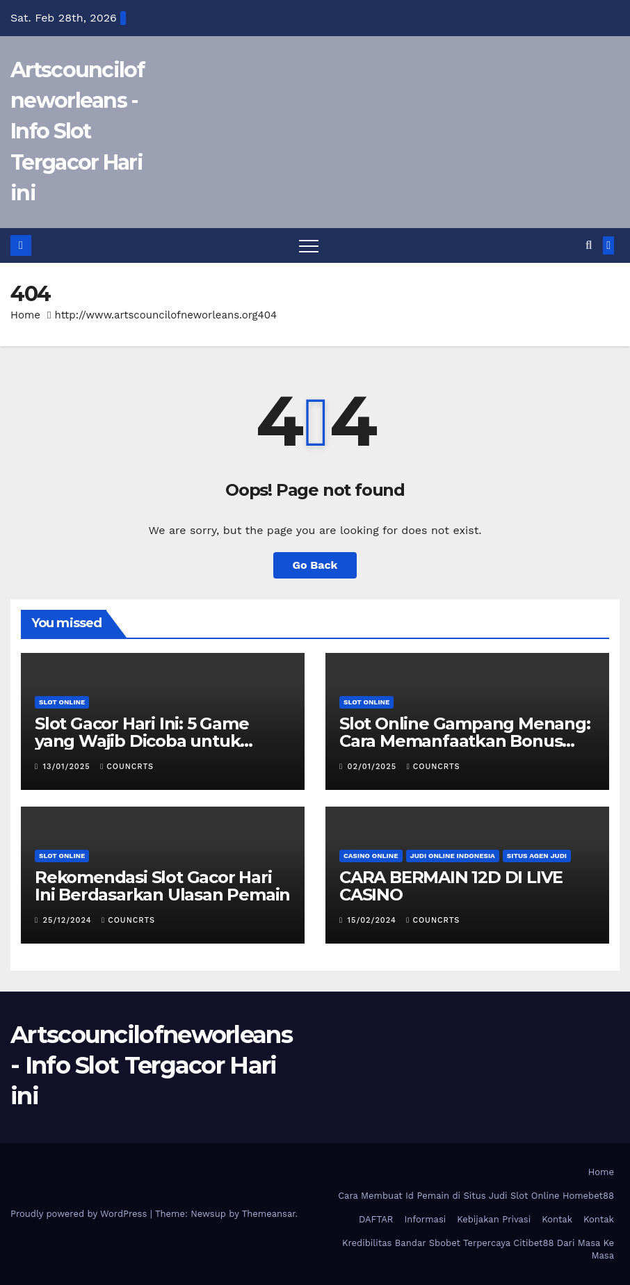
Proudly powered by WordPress (80, 1214)
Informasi (425, 1219)
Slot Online (62, 702)
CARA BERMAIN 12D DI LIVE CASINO (451, 886)
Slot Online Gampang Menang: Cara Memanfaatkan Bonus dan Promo (464, 740)
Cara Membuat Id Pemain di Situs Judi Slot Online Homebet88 (476, 1195)
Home (25, 315)
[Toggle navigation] (309, 245)
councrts (127, 766)
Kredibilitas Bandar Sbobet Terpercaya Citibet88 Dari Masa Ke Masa (478, 1249)
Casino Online (371, 855)
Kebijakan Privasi (494, 1219)
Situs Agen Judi (537, 855)
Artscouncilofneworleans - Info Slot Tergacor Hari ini (77, 131)
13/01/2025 (68, 766)
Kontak (557, 1219)
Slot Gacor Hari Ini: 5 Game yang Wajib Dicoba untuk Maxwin (142, 740)
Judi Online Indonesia (452, 855)
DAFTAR (376, 1219)
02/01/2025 (374, 766)
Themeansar (269, 1214)
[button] (588, 245)
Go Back (315, 565)
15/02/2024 (374, 920)
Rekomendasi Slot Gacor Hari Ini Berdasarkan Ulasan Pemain (162, 886)
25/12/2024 (69, 920)
